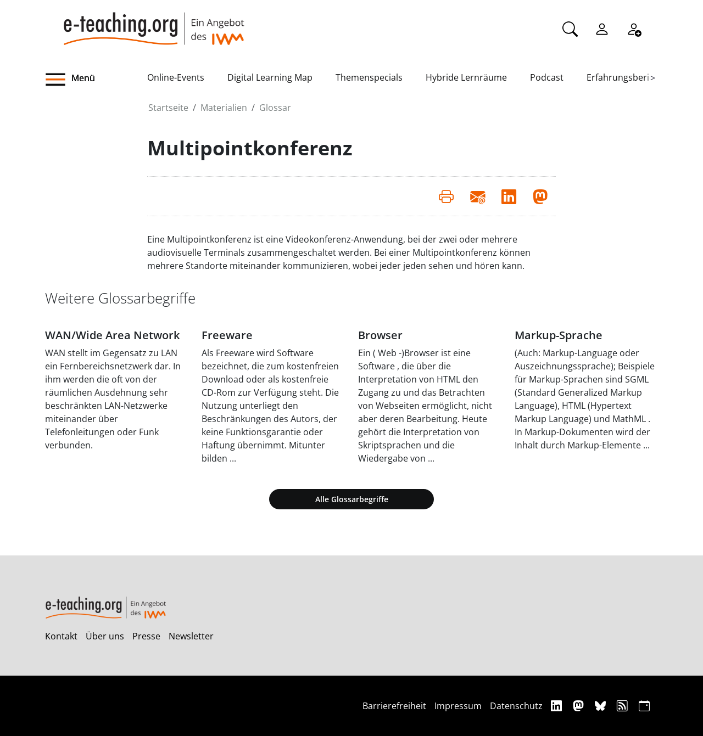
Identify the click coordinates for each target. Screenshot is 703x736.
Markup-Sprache (558, 335)
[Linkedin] (558, 705)
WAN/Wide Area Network (112, 335)
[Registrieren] (633, 28)
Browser (380, 335)
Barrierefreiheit (394, 706)
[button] (96, 79)
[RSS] (624, 705)
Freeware (227, 335)
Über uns (105, 636)
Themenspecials (369, 77)
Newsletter (191, 636)
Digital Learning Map (270, 77)
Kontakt (61, 636)
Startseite (168, 108)
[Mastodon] (580, 705)
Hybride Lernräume (466, 77)
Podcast (546, 77)
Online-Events (175, 77)
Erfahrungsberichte (627, 77)
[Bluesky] (602, 705)
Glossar (275, 108)
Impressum (458, 706)
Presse (146, 636)
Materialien (223, 108)
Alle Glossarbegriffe (351, 499)
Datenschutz (516, 706)
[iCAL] (644, 705)
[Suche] (570, 28)
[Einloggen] (602, 28)
